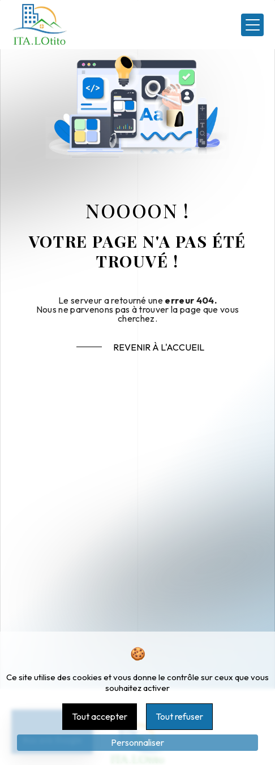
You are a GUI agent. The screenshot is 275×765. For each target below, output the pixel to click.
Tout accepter (99, 716)
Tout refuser (179, 716)
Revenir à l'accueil (158, 347)
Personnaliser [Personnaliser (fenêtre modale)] (137, 742)
